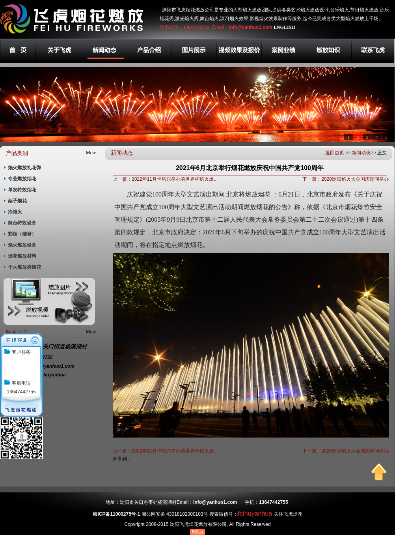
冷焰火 (15, 212)
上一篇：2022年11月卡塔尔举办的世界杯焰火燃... (165, 179)
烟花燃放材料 (22, 256)
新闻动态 (361, 152)
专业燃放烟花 (22, 178)
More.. (92, 152)
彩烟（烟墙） (22, 234)
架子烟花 (17, 201)
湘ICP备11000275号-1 (116, 514)
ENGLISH (284, 27)
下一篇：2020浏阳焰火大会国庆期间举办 (345, 179)
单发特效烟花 (22, 190)
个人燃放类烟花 (24, 267)
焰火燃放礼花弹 (24, 167)
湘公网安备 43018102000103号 (175, 514)
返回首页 (334, 152)
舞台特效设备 (22, 223)
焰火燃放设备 (22, 245)
